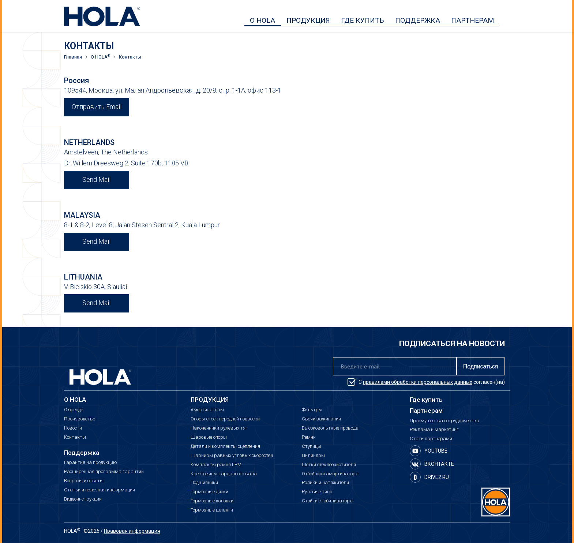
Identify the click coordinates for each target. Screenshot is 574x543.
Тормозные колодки (212, 500)
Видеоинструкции (83, 499)
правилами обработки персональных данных (417, 382)
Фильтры (312, 409)
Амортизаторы (207, 409)
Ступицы (311, 446)
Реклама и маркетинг (434, 429)
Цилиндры (313, 455)
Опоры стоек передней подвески (225, 419)
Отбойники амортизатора (330, 473)
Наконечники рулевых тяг (219, 428)
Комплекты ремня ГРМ (216, 464)
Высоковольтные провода (330, 428)
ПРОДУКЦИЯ (308, 20)
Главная (73, 57)
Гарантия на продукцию (90, 462)
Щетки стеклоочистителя (329, 464)
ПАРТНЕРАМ (472, 20)
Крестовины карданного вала (224, 473)
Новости (73, 428)
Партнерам (426, 410)
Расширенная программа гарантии (104, 471)
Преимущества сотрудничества (444, 420)
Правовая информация (132, 531)
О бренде (73, 409)
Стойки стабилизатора (327, 500)
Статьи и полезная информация (99, 490)
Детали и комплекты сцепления (225, 446)
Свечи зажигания (321, 419)
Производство (79, 419)
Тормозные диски (209, 491)
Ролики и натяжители (325, 482)
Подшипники (204, 482)
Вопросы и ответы (84, 480)
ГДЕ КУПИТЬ (362, 20)
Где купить (426, 399)
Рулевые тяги (317, 491)
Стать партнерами (431, 438)
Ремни (309, 437)
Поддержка (81, 452)
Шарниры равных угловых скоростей (232, 455)
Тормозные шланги (212, 510)
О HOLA (262, 20)
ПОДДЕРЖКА (417, 20)
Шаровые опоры (209, 437)
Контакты (75, 437)
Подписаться (480, 366)
